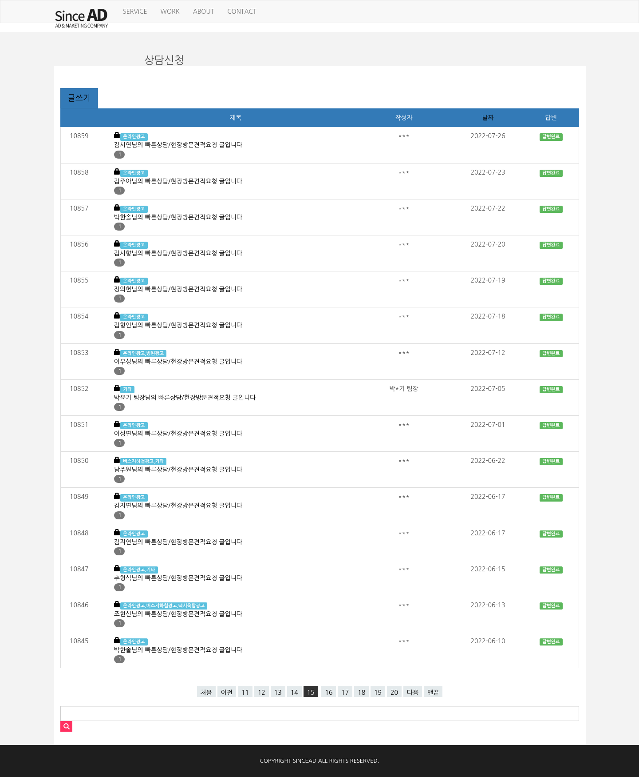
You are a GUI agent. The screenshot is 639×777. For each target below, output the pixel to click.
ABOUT (203, 11)
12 (261, 692)
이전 (227, 692)
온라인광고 (134, 136)
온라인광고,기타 (139, 569)
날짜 (487, 118)
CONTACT (241, 11)
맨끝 (433, 692)
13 (278, 692)
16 (328, 692)
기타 (127, 389)
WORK (170, 11)
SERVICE (135, 11)
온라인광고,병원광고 (143, 353)
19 (378, 692)
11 (245, 692)
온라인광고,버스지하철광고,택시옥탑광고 (164, 605)
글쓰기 (79, 98)
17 (345, 692)
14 (294, 692)
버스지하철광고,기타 (143, 461)
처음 (206, 692)
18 (361, 692)
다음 (412, 692)
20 (394, 692)
